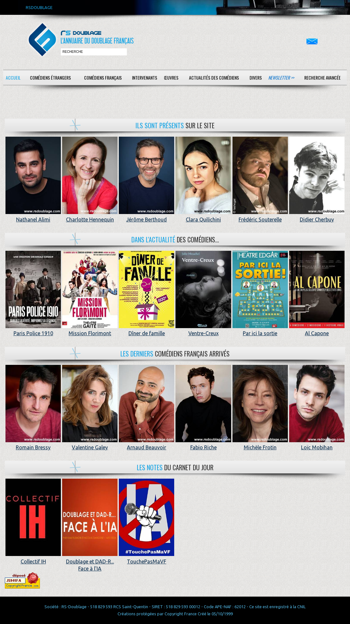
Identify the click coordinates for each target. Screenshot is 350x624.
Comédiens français (103, 77)
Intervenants (144, 77)
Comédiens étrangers (50, 77)
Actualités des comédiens (214, 77)
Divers (256, 77)
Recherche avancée (322, 77)
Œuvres (171, 77)
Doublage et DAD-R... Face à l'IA (90, 561)
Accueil (13, 77)
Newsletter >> (281, 77)
